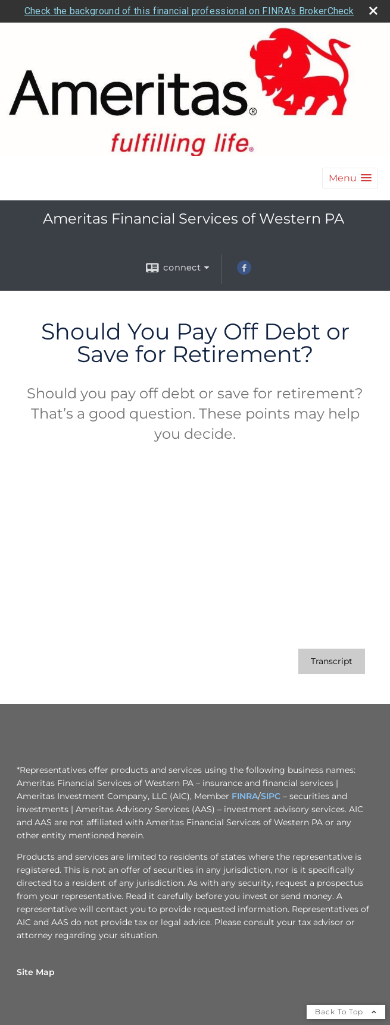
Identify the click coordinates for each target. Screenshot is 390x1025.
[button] (350, 178)
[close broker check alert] (373, 10)
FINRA (245, 796)
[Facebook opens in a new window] (244, 271)
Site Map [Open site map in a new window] (36, 972)
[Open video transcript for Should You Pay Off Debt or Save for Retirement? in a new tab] (331, 661)
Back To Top (346, 1011)
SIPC (270, 796)
